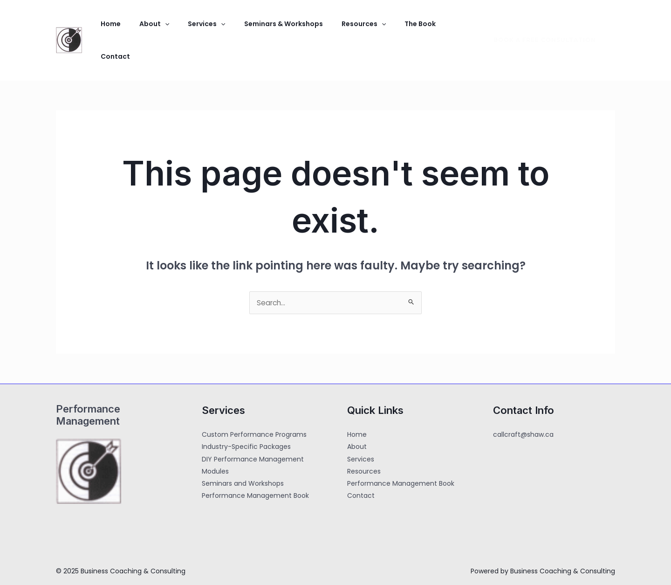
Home (107, 28)
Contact (420, 28)
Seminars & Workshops (257, 28)
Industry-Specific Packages (246, 423)
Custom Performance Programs (254, 411)
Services (187, 28)
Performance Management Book (255, 471)
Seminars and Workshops (243, 459)
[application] (154, 28)
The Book (379, 28)
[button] (539, 28)
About (143, 28)
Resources (330, 28)
